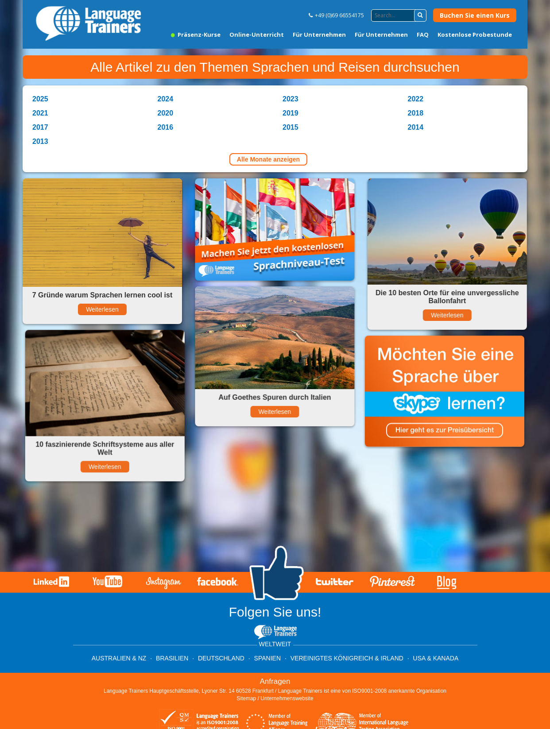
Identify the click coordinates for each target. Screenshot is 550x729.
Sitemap (246, 698)
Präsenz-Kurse (196, 35)
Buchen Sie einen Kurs (475, 15)
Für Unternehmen (319, 35)
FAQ (423, 35)
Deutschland (221, 658)
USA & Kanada (436, 658)
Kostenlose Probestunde (475, 35)
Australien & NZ (119, 658)
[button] (420, 15)
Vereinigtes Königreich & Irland (346, 658)
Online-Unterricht (256, 35)
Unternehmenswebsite (286, 698)
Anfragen (275, 681)
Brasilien (172, 658)
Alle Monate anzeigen (268, 159)
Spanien (267, 658)
